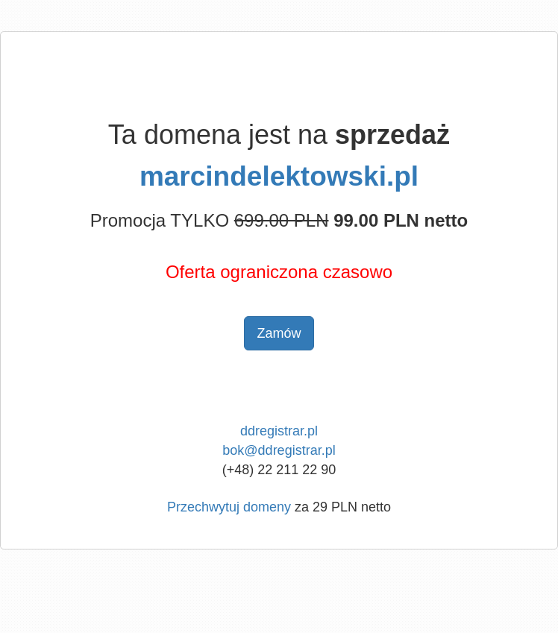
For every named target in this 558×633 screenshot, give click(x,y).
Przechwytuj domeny (229, 507)
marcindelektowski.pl (279, 176)
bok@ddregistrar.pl (278, 450)
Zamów (279, 333)
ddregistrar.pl (279, 430)
